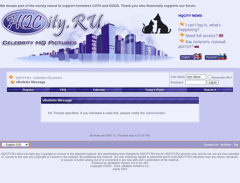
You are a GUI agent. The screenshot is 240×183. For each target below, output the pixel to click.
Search (210, 89)
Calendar (99, 89)
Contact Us (211, 144)
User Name (178, 76)
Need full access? (203, 36)
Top (235, 144)
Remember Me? (220, 77)
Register (28, 89)
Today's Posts (154, 89)
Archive (226, 144)
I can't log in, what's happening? (199, 27)
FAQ (63, 89)
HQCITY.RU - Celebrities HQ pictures (39, 77)
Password (177, 82)
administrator (155, 113)
